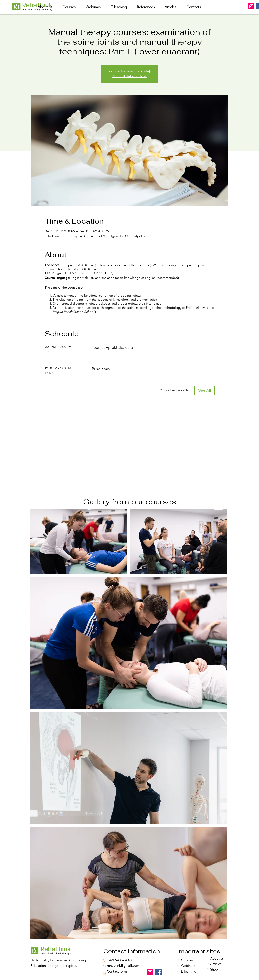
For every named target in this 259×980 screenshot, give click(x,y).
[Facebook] (158, 972)
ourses (188, 960)
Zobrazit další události (129, 76)
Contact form (117, 971)
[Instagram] (251, 6)
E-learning (188, 971)
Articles (215, 964)
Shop (214, 969)
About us (217, 958)
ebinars (189, 966)
